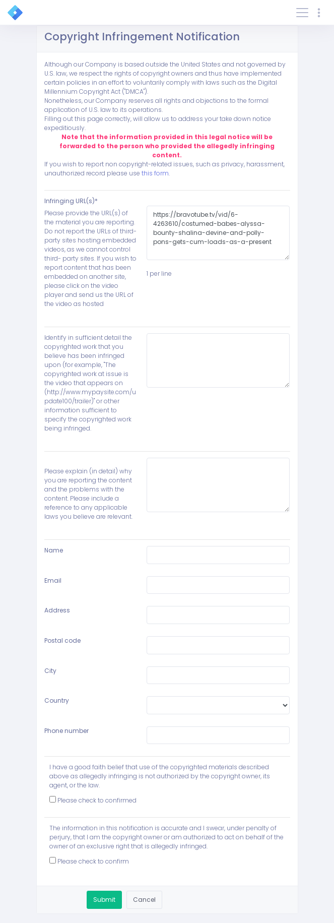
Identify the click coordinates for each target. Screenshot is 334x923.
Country (56, 700)
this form (155, 173)
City (50, 670)
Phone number (66, 730)
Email (52, 580)
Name (53, 550)
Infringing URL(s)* (71, 201)
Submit (104, 899)
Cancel (144, 899)
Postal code (62, 640)
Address (57, 610)
